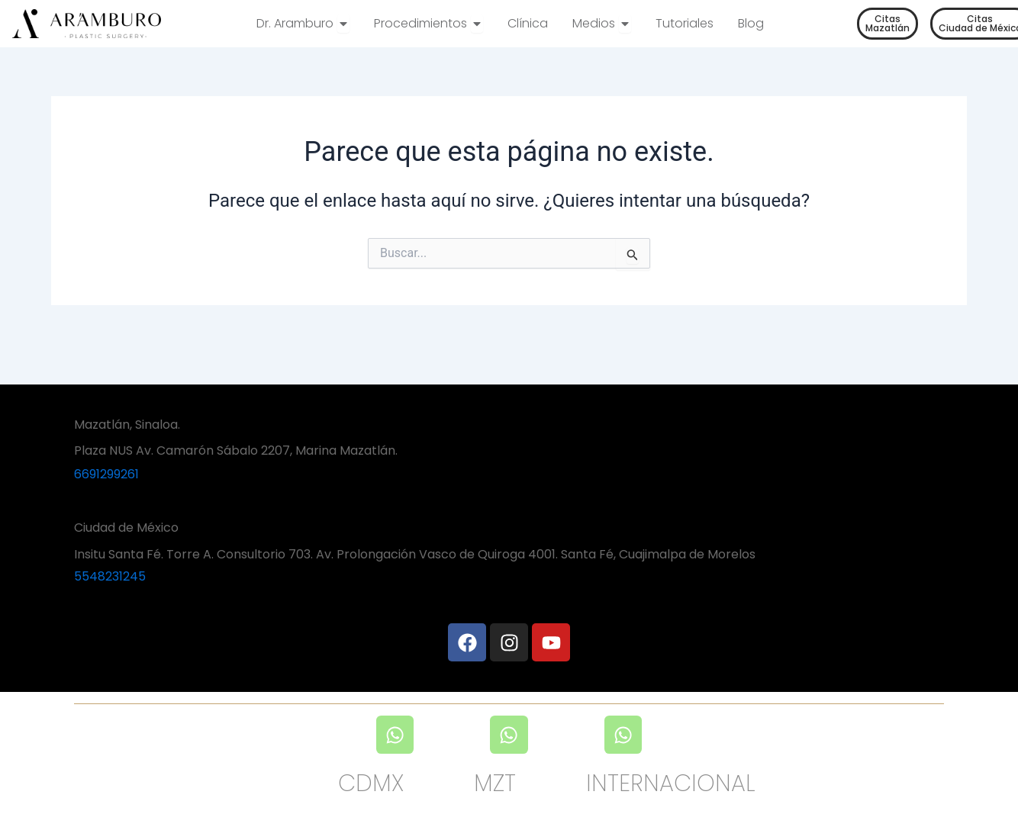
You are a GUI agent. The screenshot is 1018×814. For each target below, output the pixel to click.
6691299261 (106, 474)
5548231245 (110, 576)
